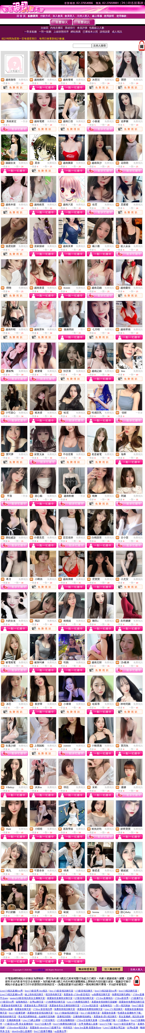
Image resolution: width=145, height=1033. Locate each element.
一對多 (24, 121)
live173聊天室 (38, 970)
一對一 (81, 329)
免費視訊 (23, 79)
